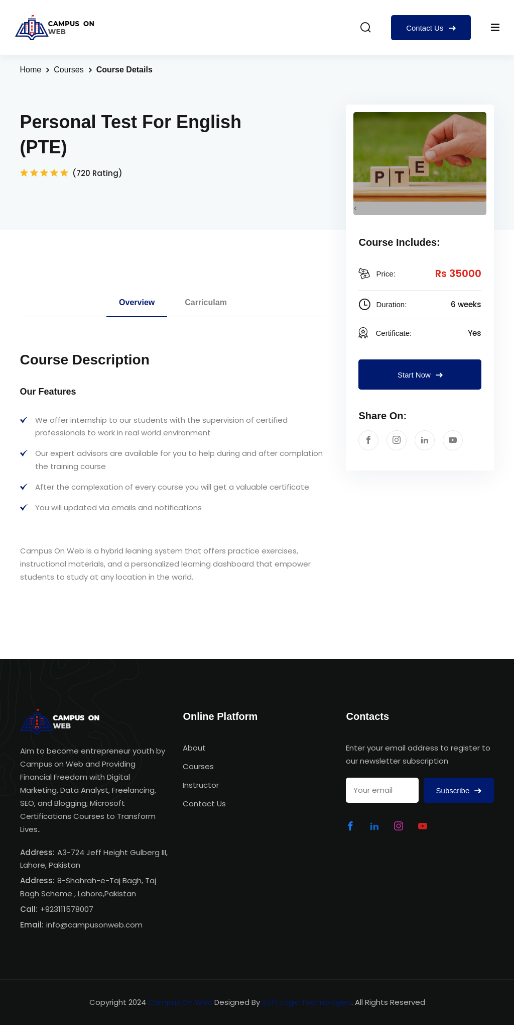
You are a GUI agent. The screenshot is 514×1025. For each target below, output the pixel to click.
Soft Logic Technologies (306, 1002)
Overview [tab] (137, 302)
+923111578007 (66, 909)
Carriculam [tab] (206, 302)
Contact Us (430, 28)
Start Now (420, 374)
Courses (69, 69)
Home (31, 69)
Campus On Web (180, 1002)
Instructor (201, 785)
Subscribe (459, 790)
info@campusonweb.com (94, 924)
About (194, 747)
